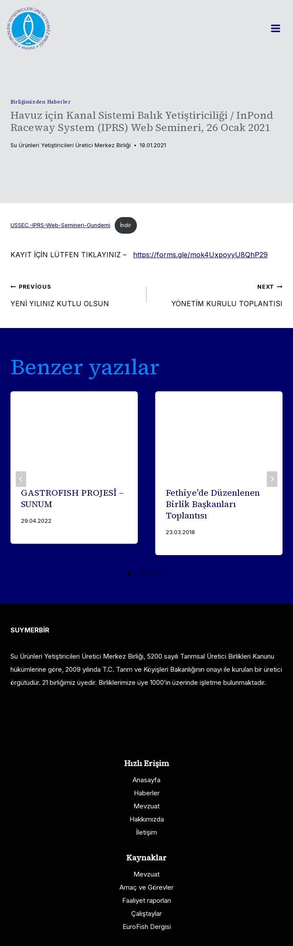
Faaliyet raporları (146, 900)
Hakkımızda (146, 819)
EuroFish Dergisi (147, 926)
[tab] (129, 574)
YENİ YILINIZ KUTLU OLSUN (75, 293)
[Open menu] (280, 28)
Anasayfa (146, 780)
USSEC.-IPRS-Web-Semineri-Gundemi (60, 225)
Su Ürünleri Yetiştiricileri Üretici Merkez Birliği (70, 145)
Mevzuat (146, 806)
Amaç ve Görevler (146, 887)
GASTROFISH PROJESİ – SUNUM (72, 498)
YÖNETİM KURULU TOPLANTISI (218, 293)
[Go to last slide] (21, 479)
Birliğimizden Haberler (40, 101)
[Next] (272, 479)
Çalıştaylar (146, 913)
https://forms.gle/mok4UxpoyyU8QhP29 (200, 254)
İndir (125, 225)
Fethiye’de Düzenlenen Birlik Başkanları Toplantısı (213, 504)
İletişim (146, 832)
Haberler (147, 793)
